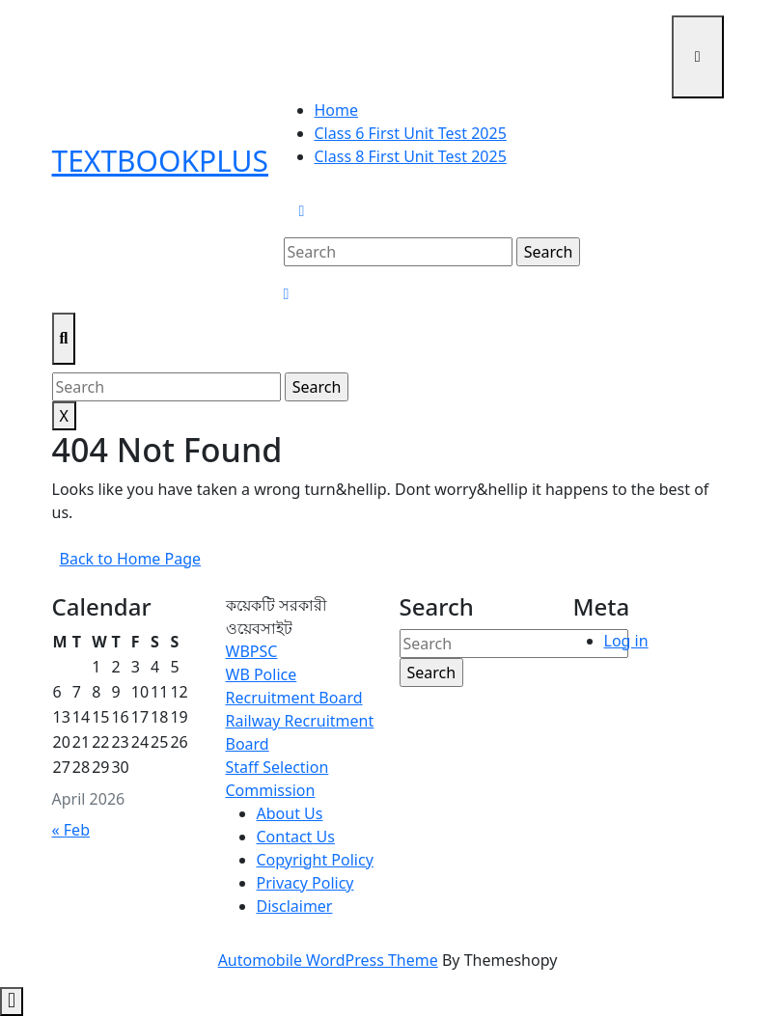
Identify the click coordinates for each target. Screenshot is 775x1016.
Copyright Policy (315, 859)
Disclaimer (295, 906)
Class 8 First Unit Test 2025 (411, 156)
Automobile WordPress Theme (328, 960)
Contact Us (296, 836)
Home (337, 110)
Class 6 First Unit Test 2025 (411, 133)
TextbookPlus (160, 160)
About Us (290, 813)
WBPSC (252, 651)
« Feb (71, 829)
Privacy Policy (305, 882)
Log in (626, 640)
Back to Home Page (134, 561)
